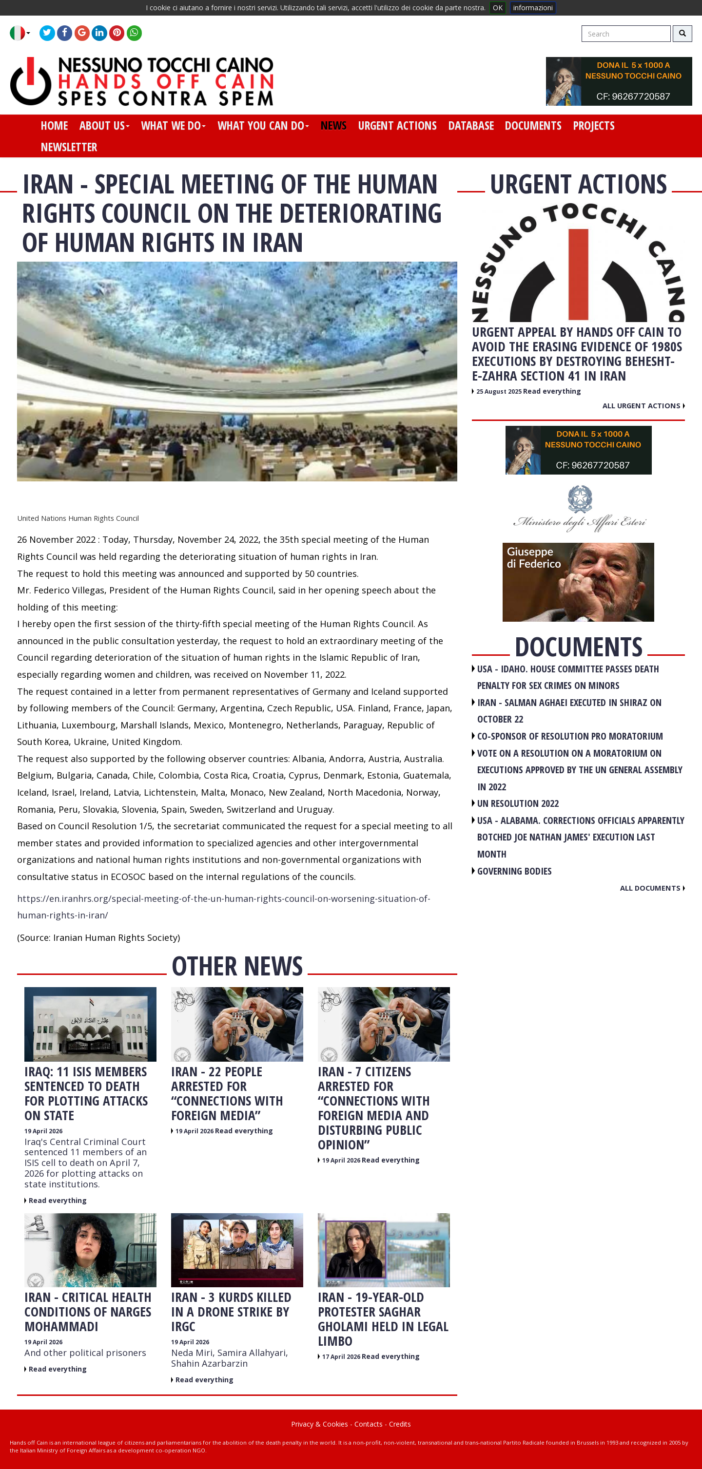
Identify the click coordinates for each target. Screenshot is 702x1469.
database (471, 125)
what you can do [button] (263, 125)
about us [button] (104, 125)
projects (594, 125)
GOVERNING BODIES (514, 871)
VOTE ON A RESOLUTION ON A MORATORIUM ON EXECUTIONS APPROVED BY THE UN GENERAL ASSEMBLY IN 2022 (579, 769)
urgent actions (397, 125)
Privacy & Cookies (319, 1424)
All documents (652, 888)
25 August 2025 (499, 391)
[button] (24, 33)
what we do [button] (173, 125)
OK (498, 7)
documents (533, 125)
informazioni (533, 7)
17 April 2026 (342, 1357)
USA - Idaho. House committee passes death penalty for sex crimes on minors (568, 677)
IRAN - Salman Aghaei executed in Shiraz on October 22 (569, 711)
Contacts (368, 1424)
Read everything (58, 1200)
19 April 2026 (43, 1131)
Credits (400, 1424)
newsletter (69, 146)
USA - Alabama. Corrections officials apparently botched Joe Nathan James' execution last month (580, 837)
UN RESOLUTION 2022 (518, 803)
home (54, 125)
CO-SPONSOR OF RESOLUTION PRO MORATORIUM (570, 736)
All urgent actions (644, 405)
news (334, 125)
